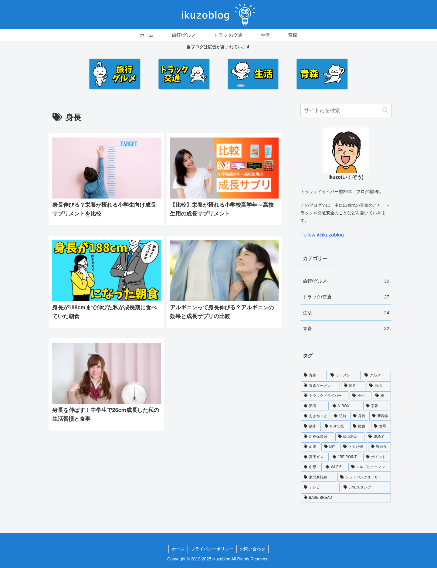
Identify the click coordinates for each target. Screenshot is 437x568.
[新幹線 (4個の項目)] (380, 416)
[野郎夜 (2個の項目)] (379, 446)
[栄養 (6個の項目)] (377, 406)
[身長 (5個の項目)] (359, 416)
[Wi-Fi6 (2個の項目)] (335, 467)
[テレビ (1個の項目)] (320, 487)
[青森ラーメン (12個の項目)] (320, 385)
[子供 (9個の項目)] (360, 395)
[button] (385, 110)
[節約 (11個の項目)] (353, 385)
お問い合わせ (252, 548)
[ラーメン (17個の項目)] (344, 375)
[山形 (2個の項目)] (311, 467)
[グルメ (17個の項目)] (376, 375)
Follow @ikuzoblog (322, 235)
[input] (345, 110)
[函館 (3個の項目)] (310, 446)
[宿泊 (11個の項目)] (379, 385)
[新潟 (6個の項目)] (315, 406)
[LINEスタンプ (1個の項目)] (366, 487)
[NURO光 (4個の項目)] (335, 426)
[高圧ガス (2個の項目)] (315, 457)
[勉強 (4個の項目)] (360, 426)
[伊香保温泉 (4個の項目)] (317, 436)
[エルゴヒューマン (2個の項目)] (369, 467)
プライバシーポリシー (212, 548)
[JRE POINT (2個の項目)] (346, 457)
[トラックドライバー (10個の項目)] (324, 395)
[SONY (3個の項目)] (378, 436)
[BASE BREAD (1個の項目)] (346, 497)
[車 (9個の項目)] (382, 395)
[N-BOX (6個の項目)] (346, 406)
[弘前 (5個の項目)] (340, 416)
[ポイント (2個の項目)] (377, 457)
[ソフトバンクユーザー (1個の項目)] (364, 477)
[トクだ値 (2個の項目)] (353, 446)
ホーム (178, 548)
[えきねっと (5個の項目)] (315, 416)
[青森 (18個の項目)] (314, 375)
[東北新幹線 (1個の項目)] (318, 477)
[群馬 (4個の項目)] (381, 426)
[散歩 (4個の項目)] (311, 426)
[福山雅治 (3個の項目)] (350, 436)
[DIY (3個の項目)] (330, 446)
